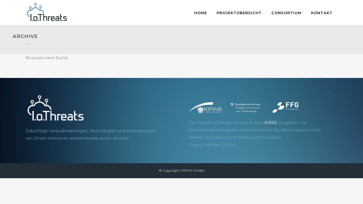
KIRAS (270, 122)
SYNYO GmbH (192, 170)
